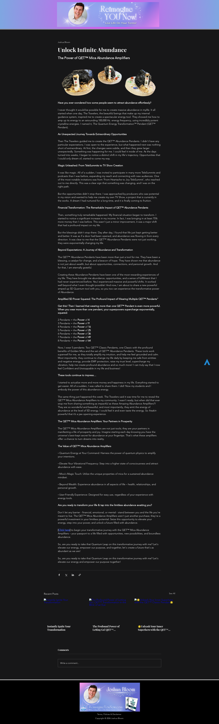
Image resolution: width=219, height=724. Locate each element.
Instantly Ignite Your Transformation (59, 628)
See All (172, 593)
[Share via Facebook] (59, 575)
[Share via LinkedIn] (73, 575)
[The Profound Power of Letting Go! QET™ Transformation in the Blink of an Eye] (109, 610)
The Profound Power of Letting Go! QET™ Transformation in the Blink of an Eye (109, 628)
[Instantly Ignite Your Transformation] (64, 610)
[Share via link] (79, 575)
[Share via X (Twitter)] (66, 575)
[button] (109, 714)
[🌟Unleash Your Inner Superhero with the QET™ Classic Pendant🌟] (155, 610)
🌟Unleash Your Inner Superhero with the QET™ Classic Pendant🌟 (153, 628)
